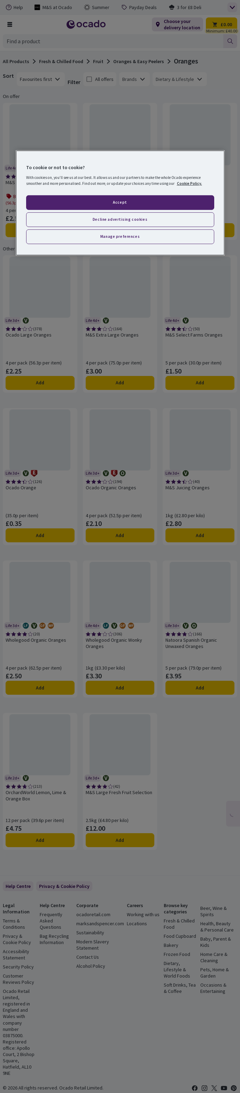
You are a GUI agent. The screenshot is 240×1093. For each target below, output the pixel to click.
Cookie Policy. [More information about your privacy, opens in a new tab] (189, 183)
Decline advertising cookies (120, 219)
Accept (120, 202)
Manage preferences (120, 236)
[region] (120, 202)
